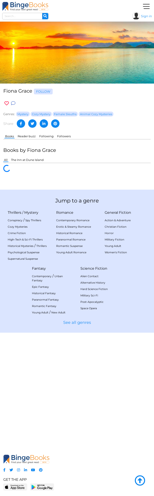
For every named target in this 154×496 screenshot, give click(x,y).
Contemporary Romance (72, 220)
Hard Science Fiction (94, 289)
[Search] (45, 16)
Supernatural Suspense (23, 258)
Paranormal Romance (70, 239)
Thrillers (14, 212)
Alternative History (92, 282)
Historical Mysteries (20, 246)
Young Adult (113, 246)
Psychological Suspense (23, 252)
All (6, 160)
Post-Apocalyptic (92, 301)
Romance (64, 212)
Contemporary (42, 276)
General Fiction (118, 212)
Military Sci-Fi (89, 295)
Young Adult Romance (71, 252)
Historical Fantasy (44, 293)
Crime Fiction (17, 233)
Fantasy (39, 268)
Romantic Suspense (69, 246)
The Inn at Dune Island (27, 160)
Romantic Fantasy (44, 306)
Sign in (146, 16)
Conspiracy (15, 220)
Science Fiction (93, 268)
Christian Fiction (115, 226)
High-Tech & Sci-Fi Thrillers (25, 239)
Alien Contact (89, 276)
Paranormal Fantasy (45, 299)
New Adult (58, 312)
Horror (109, 233)
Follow (43, 91)
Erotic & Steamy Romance (73, 226)
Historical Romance (69, 233)
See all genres (77, 322)
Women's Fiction (116, 252)
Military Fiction (114, 239)
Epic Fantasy (40, 286)
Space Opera (88, 308)
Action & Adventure (118, 220)
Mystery (31, 212)
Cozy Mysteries (18, 226)
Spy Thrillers (33, 220)
